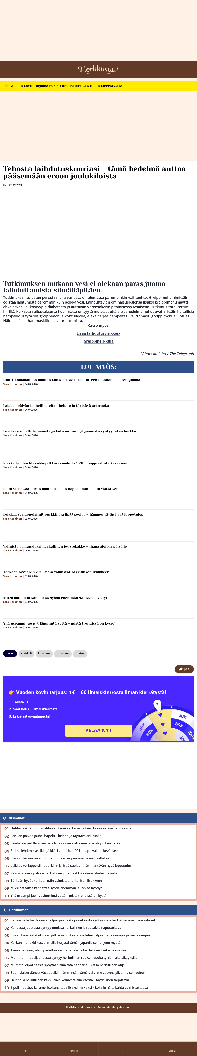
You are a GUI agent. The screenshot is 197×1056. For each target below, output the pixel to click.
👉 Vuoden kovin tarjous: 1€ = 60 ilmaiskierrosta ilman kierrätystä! (63, 86)
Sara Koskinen (12, 384)
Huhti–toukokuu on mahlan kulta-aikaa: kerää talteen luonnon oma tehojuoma (71, 380)
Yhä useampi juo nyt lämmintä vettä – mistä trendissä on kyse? (59, 623)
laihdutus (44, 653)
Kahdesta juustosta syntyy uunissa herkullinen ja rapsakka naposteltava (66, 927)
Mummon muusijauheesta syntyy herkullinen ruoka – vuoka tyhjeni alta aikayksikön (75, 957)
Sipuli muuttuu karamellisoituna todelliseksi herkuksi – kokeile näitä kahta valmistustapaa (79, 987)
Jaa (184, 669)
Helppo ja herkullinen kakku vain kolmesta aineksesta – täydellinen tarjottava (70, 980)
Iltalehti (159, 353)
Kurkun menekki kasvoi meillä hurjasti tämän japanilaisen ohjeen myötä (66, 942)
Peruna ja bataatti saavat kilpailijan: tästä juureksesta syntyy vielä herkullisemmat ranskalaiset (83, 920)
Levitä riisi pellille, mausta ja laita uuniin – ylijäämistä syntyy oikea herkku (69, 431)
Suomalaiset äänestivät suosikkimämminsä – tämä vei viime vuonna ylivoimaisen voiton (78, 972)
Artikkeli (26, 653)
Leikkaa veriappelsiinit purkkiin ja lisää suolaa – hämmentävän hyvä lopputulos (73, 514)
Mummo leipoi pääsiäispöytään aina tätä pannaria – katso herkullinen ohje (68, 965)
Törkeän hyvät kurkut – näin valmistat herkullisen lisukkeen (56, 572)
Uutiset (80, 653)
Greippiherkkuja (99, 341)
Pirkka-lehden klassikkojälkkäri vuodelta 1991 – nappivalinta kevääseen (66, 463)
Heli (5, 185)
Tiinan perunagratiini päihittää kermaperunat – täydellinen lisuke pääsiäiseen (70, 950)
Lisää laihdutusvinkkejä (98, 333)
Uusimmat (16, 818)
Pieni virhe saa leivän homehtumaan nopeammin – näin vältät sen (60, 489)
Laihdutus (63, 653)
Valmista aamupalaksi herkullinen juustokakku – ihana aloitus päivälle (65, 546)
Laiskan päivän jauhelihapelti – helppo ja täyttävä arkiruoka (56, 406)
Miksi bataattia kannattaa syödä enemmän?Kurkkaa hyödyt (55, 598)
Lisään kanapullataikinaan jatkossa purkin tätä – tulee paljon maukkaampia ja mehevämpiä (80, 935)
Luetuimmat (17, 910)
